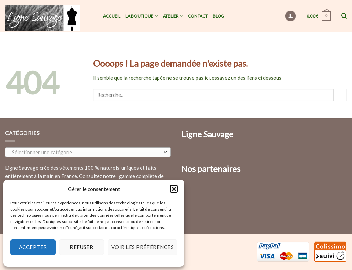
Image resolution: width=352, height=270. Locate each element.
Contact (198, 16)
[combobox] (88, 152)
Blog (218, 16)
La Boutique (141, 16)
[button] (173, 188)
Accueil (112, 16)
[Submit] (340, 95)
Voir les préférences (142, 247)
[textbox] (86, 152)
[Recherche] (344, 16)
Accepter (33, 247)
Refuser (81, 247)
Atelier (173, 16)
